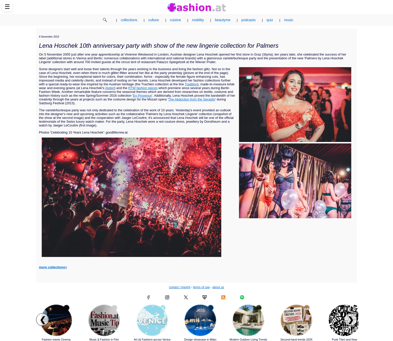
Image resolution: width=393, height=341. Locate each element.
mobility (198, 20)
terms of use (201, 287)
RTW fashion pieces (143, 88)
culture (153, 20)
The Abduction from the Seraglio (191, 99)
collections (129, 20)
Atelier (109, 88)
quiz (270, 20)
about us (218, 287)
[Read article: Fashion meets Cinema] (56, 320)
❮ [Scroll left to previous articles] (42, 320)
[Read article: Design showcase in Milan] (200, 320)
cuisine (175, 20)
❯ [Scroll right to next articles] (350, 320)
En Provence (142, 95)
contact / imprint (179, 287)
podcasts (249, 20)
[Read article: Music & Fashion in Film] (104, 320)
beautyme (222, 20)
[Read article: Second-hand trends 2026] (296, 320)
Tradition (191, 84)
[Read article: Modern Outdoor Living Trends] (248, 320)
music (288, 20)
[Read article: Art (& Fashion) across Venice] (152, 320)
